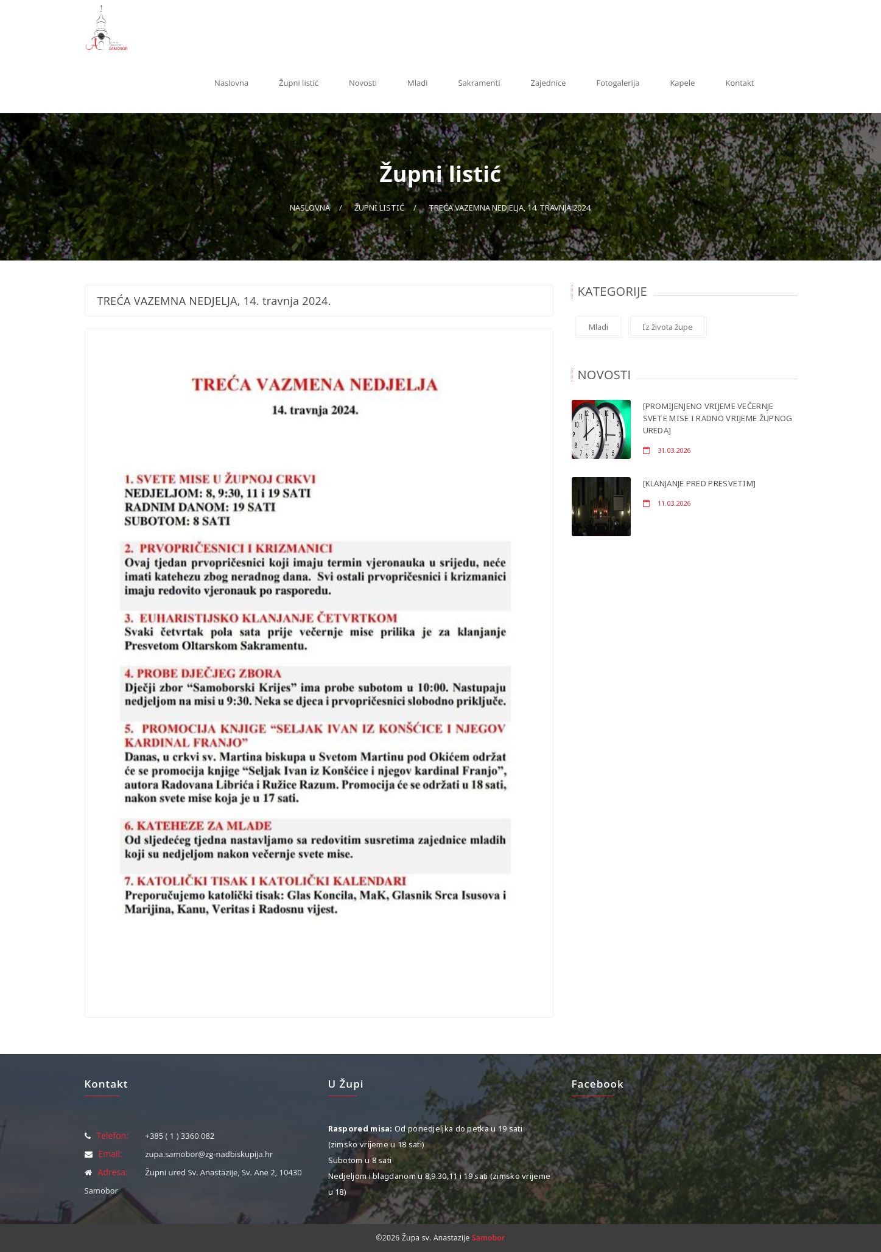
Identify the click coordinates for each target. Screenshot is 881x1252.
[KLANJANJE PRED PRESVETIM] (699, 483)
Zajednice (548, 82)
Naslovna (231, 82)
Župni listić (298, 82)
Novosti (363, 82)
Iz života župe (667, 326)
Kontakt (739, 82)
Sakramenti (479, 82)
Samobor (488, 1238)
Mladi (417, 82)
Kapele (682, 82)
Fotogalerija (617, 82)
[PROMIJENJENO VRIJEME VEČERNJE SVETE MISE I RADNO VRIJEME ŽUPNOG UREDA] (718, 418)
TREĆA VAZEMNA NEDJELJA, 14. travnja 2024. (510, 207)
